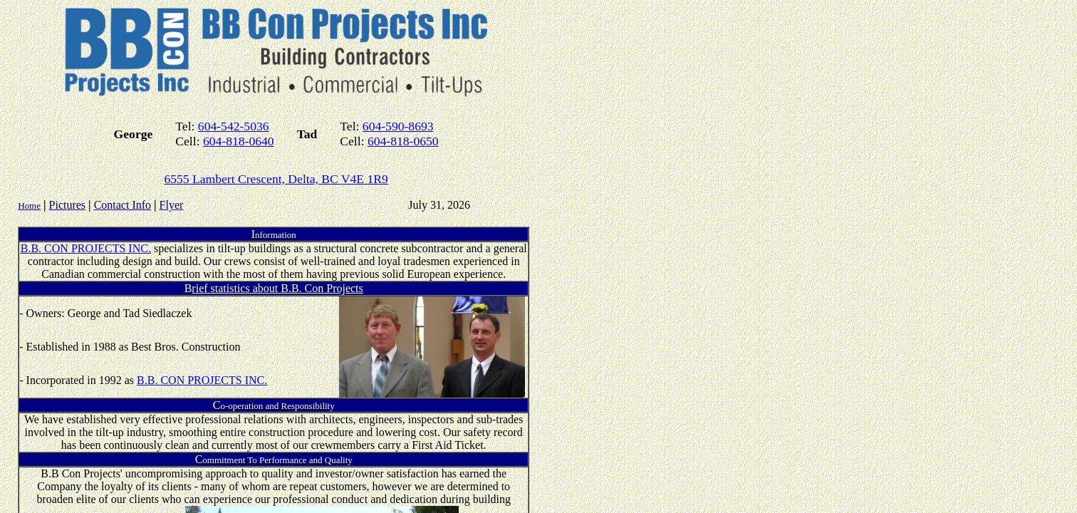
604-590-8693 (398, 126)
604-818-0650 (403, 141)
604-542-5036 (233, 126)
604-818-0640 (238, 141)
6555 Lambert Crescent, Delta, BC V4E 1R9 (275, 179)
